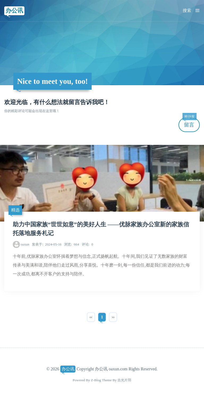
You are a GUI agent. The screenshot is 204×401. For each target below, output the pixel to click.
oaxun (25, 244)
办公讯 (14, 10)
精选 (15, 210)
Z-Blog (96, 380)
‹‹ (91, 317)
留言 (189, 123)
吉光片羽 (124, 380)
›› (113, 317)
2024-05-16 (46, 244)
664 (71, 244)
